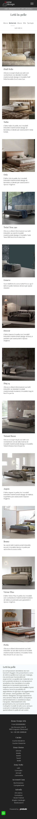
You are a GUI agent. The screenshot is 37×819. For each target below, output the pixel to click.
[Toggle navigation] (32, 3)
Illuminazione (18, 783)
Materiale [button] (12, 23)
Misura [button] (19, 23)
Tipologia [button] (30, 23)
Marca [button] (5, 23)
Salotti (18, 756)
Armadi (18, 773)
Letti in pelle (28, 9)
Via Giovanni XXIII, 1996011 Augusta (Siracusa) (18, 728)
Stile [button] (24, 23)
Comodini (18, 771)
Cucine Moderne (18, 741)
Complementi (19, 785)
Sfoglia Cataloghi (18, 800)
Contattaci (19, 795)
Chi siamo (18, 793)
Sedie (19, 761)
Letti (22, 9)
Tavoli (18, 758)
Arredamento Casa (14, 9)
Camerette (19, 775)
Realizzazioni (19, 803)
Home (6, 9)
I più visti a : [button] (19, 28)
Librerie (18, 751)
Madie (18, 753)
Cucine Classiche (18, 743)
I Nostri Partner (18, 798)
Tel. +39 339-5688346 (18, 732)
